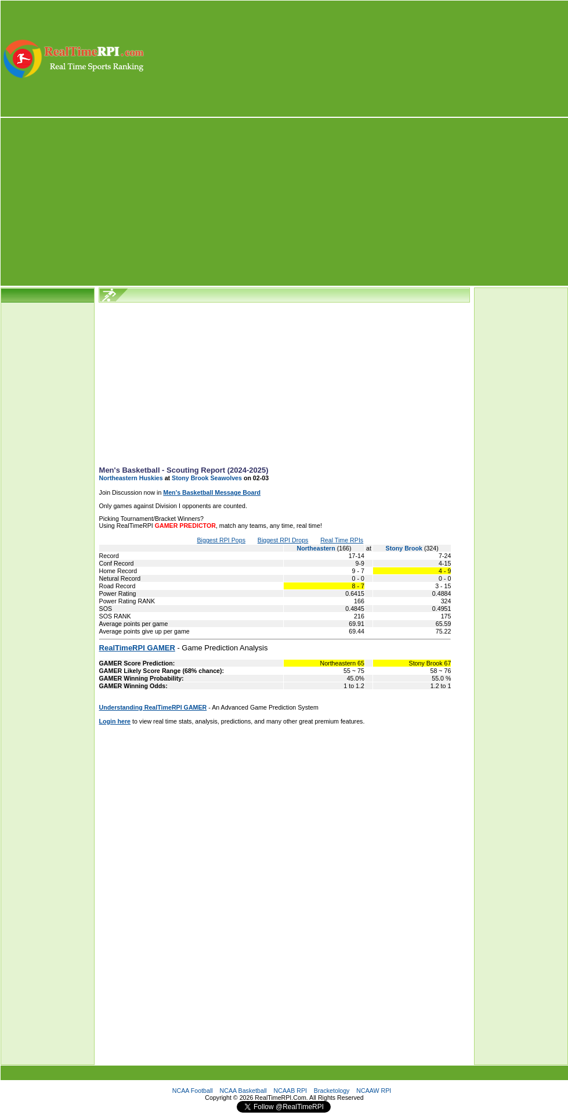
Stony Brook (405, 548)
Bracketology (332, 1090)
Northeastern (316, 548)
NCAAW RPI (373, 1090)
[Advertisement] (357, 59)
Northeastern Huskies (131, 477)
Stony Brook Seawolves (207, 477)
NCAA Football (192, 1090)
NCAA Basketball (243, 1090)
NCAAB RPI (290, 1090)
